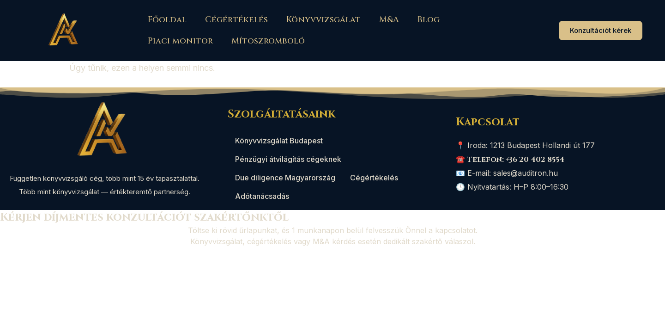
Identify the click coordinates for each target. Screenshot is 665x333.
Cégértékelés (236, 19)
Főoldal (167, 19)
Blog (428, 19)
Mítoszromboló (268, 41)
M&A (389, 19)
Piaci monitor (180, 41)
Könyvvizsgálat (323, 19)
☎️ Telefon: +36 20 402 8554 (510, 159)
